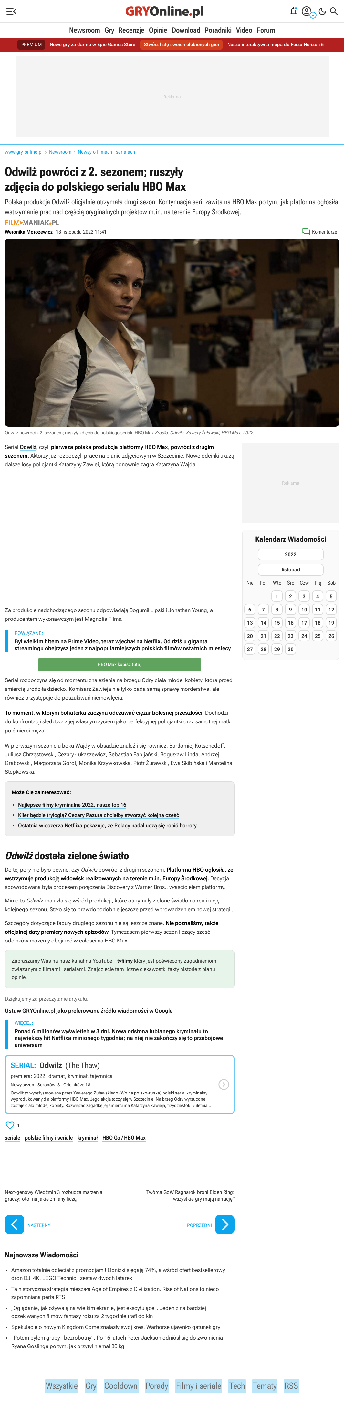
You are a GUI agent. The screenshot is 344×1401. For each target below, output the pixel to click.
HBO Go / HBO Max (123, 1137)
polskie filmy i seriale (48, 1137)
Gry (109, 30)
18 (318, 623)
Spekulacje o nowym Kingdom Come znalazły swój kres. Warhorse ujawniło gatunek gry (115, 1327)
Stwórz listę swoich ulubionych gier (181, 45)
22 (277, 636)
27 (250, 649)
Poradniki (218, 30)
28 (263, 649)
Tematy (273, 1386)
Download (186, 30)
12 (331, 610)
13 (250, 623)
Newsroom (84, 30)
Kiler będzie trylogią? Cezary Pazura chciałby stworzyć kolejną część (98, 815)
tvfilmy (125, 961)
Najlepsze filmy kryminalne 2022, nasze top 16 (72, 805)
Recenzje (131, 30)
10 (304, 610)
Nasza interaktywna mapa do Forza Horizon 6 (280, 45)
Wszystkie (54, 1386)
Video (244, 30)
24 (304, 636)
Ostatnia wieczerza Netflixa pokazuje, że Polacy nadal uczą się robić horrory (107, 825)
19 (331, 623)
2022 (291, 554)
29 (277, 649)
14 (263, 623)
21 (263, 636)
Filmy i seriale (202, 1386)
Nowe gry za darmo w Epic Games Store (87, 45)
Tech (244, 1386)
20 (250, 636)
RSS (301, 1386)
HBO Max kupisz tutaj (120, 664)
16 (291, 623)
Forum (266, 30)
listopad (291, 570)
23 (291, 636)
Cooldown (118, 1386)
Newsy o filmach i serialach (106, 152)
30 (291, 649)
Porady (157, 1386)
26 (331, 636)
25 (318, 636)
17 (304, 623)
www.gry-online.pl (24, 152)
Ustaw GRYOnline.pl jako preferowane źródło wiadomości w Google (88, 1010)
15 (277, 623)
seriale (12, 1137)
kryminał (87, 1137)
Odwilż (28, 447)
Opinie (158, 30)
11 (318, 610)
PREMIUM (24, 45)
